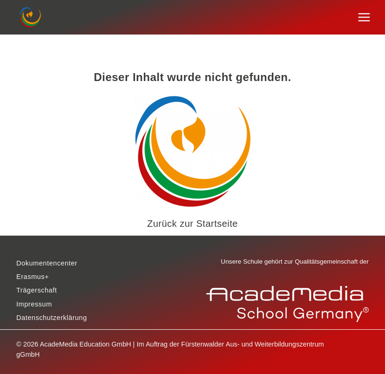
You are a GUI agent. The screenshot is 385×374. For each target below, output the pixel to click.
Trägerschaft (36, 290)
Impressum (34, 304)
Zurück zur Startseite (192, 223)
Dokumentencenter (46, 263)
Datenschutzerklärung (51, 317)
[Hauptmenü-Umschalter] (364, 17)
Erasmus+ (32, 276)
